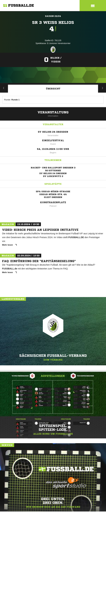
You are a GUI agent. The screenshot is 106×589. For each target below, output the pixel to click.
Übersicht (53, 89)
